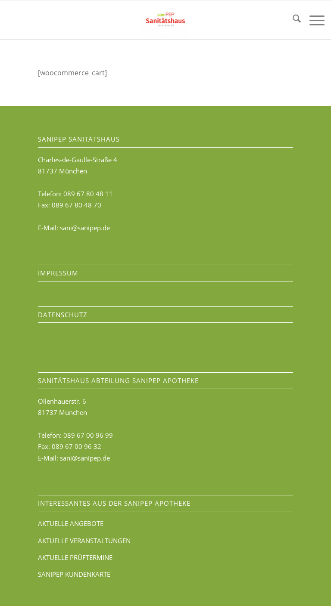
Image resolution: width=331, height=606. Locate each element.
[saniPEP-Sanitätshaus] (165, 19)
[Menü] (313, 19)
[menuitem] (292, 19)
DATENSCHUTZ (62, 314)
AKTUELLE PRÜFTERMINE (75, 557)
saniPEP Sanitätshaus (79, 139)
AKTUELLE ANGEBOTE (70, 523)
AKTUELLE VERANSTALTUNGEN (84, 540)
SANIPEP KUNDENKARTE (74, 574)
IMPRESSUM (58, 273)
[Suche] (292, 19)
